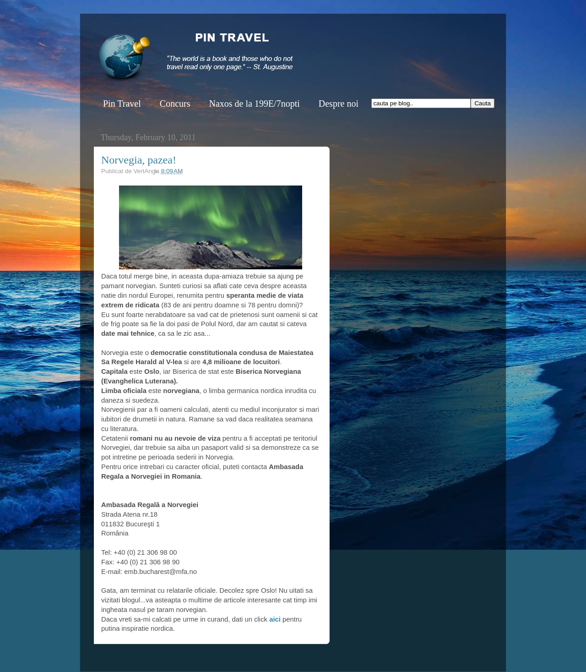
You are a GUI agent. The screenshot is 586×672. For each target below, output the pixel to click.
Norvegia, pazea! (138, 160)
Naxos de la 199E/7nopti (254, 103)
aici (275, 619)
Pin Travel (122, 103)
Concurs (175, 103)
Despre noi (338, 103)
